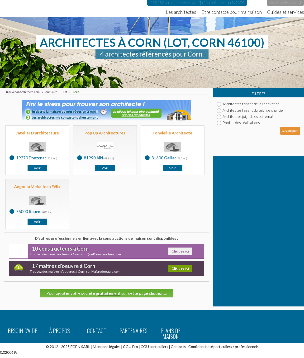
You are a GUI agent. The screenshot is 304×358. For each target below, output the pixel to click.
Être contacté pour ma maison (232, 12)
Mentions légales (106, 346)
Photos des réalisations (238, 122)
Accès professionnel (285, 2)
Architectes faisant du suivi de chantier (250, 110)
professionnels (247, 346)
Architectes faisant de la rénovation (248, 103)
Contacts (178, 346)
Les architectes (181, 12)
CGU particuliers (154, 346)
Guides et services (285, 12)
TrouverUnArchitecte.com (47, 8)
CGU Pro (130, 346)
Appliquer (290, 131)
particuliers (223, 346)
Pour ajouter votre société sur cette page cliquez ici (106, 293)
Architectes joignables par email (245, 116)
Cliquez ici (180, 251)
